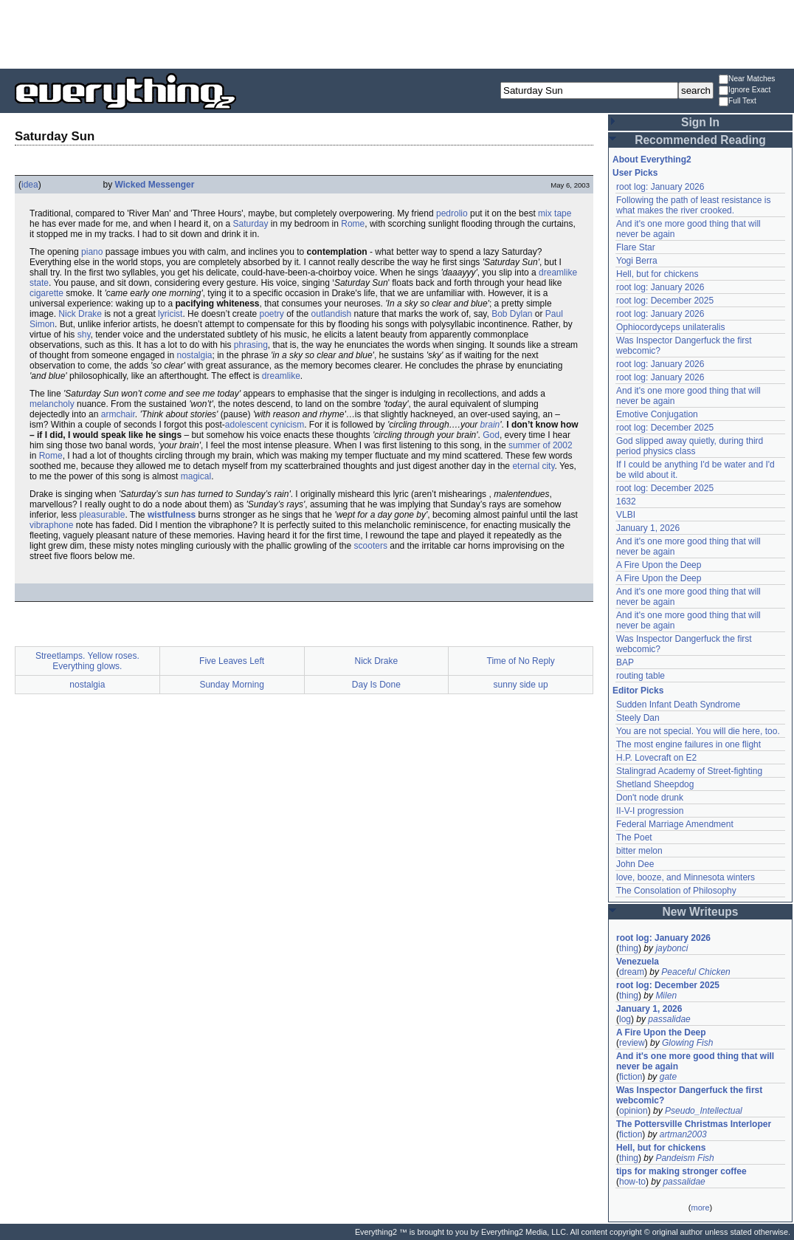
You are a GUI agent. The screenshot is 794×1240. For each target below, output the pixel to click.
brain (490, 424)
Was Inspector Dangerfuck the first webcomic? (689, 1095)
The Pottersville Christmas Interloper (693, 1124)
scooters (370, 546)
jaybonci (671, 948)
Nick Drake (80, 314)
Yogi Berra (636, 261)
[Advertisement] (397, 33)
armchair (118, 414)
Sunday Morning (231, 684)
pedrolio (452, 213)
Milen (666, 995)
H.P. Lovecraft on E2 (656, 758)
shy (84, 334)
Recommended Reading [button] (700, 140)
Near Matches (747, 79)
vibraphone (51, 525)
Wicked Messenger (155, 184)
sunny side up (521, 684)
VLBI (625, 515)
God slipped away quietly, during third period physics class (689, 446)
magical (196, 476)
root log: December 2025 (665, 300)
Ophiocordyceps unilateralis (670, 327)
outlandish (331, 314)
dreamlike (281, 376)
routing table (640, 676)
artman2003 (683, 1134)
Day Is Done (376, 684)
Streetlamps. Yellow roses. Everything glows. (87, 661)
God (491, 435)
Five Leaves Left (231, 661)
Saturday (251, 224)
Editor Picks (637, 690)
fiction (630, 1077)
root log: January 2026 (660, 187)
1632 (626, 501)
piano (92, 252)
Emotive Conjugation (657, 414)
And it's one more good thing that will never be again (695, 1061)
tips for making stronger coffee (681, 1171)
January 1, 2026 (648, 528)
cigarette (46, 293)
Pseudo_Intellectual (703, 1111)
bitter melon (639, 851)
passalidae (669, 1019)
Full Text (737, 101)
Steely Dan (638, 718)
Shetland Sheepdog (655, 784)
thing (628, 948)
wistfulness (172, 515)
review (632, 1043)
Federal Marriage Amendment (674, 824)
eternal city (533, 466)
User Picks (634, 173)
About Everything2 (651, 159)
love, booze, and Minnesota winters (685, 877)
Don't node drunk (649, 797)
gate (668, 1077)
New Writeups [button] (701, 911)
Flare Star (635, 247)
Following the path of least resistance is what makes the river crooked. (693, 205)
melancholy (52, 404)
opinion (633, 1111)
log (625, 1019)
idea (29, 184)
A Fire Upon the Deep (658, 565)
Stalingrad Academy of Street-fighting (689, 771)
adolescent (246, 424)
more (700, 1207)
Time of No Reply (521, 661)
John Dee (635, 864)
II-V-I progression (649, 811)
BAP (625, 662)
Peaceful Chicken (695, 972)
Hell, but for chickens (657, 274)
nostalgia (194, 355)
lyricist (170, 314)
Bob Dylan (511, 314)
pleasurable (102, 515)
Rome (353, 224)
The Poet (634, 837)
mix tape (554, 213)
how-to (632, 1181)
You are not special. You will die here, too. (698, 731)
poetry (271, 314)
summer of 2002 (540, 445)
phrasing (251, 345)
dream (631, 972)
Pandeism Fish (684, 1158)
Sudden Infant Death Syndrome (678, 704)
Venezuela (637, 961)
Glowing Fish (687, 1043)
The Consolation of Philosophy (676, 891)
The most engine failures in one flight (688, 744)
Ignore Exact (744, 90)
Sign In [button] (700, 122)
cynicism (287, 424)
